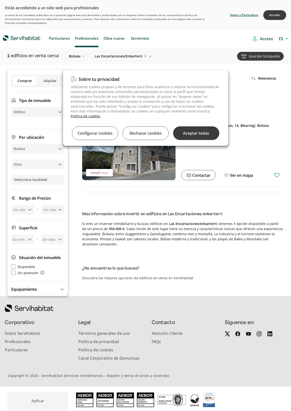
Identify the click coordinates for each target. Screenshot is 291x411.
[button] (37, 289)
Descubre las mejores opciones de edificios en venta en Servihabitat (137, 278)
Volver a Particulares (244, 15)
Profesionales (86, 38)
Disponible (23, 266)
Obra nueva (114, 38)
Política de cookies (85, 116)
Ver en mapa (241, 175)
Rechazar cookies (146, 133)
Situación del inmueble (40, 257)
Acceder (274, 15)
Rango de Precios (35, 198)
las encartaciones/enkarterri (120, 56)
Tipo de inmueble (35, 100)
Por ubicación (31, 137)
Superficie (28, 228)
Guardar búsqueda (264, 56)
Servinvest (140, 38)
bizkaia (76, 56)
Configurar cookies (95, 133)
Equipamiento (24, 289)
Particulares (59, 38)
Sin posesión (24, 273)
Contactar (201, 175)
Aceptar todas (196, 133)
